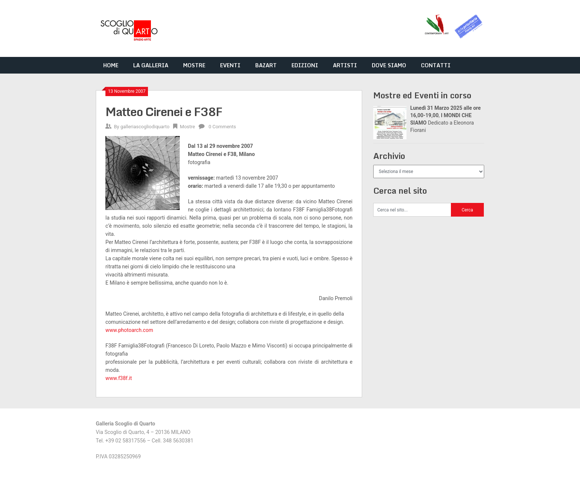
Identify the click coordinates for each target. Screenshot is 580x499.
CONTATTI (436, 65)
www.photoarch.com (129, 330)
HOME (110, 65)
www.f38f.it (118, 378)
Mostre (187, 126)
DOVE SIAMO (389, 65)
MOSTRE (194, 65)
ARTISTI (345, 65)
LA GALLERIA (150, 65)
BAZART (266, 65)
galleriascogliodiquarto (144, 126)
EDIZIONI (304, 65)
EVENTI (230, 65)
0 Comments (222, 126)
